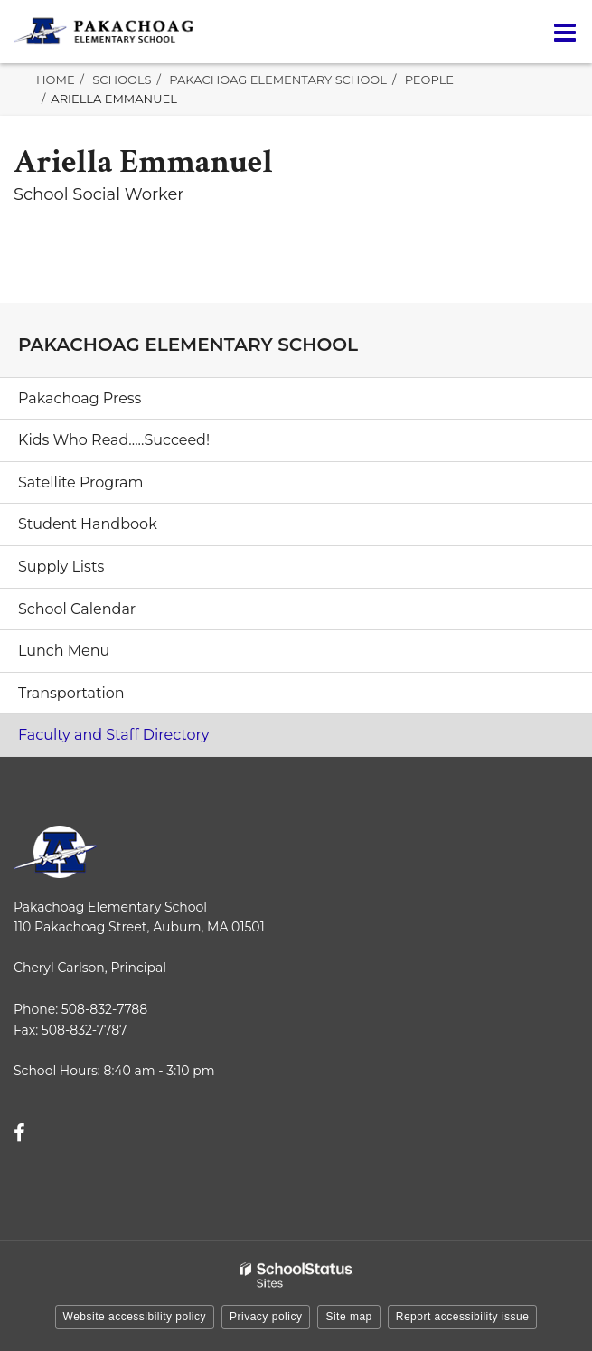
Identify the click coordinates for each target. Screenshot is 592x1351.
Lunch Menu (63, 650)
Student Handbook (87, 524)
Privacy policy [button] (266, 1316)
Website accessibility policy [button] (135, 1316)
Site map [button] (348, 1316)
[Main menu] (565, 31)
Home (55, 79)
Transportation (71, 693)
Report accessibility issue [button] (463, 1316)
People (429, 79)
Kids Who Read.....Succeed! (114, 440)
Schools (121, 79)
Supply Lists (61, 566)
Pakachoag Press (79, 398)
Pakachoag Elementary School (278, 79)
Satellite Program (80, 482)
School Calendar (77, 609)
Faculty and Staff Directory (114, 734)
